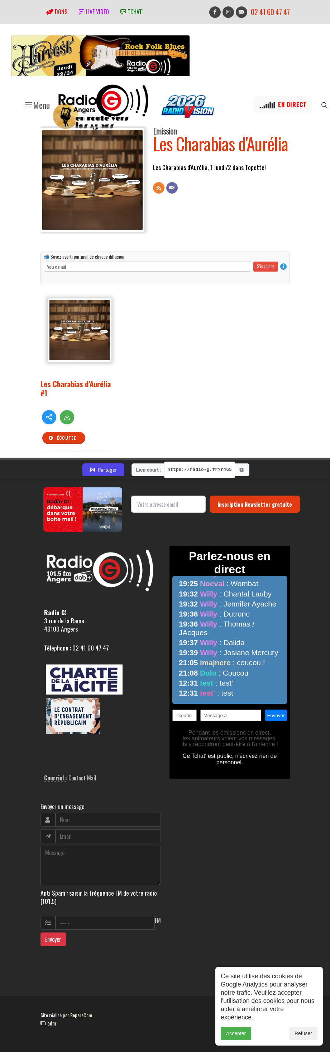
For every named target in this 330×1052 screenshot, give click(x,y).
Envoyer (53, 939)
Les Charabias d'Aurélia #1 (75, 388)
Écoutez (62, 438)
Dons (56, 12)
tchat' (131, 12)
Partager (103, 469)
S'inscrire (265, 266)
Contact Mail (82, 778)
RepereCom (81, 1015)
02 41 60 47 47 (270, 12)
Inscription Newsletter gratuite (254, 504)
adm (48, 1023)
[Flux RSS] (158, 188)
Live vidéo (94, 12)
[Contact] (172, 188)
